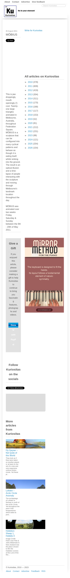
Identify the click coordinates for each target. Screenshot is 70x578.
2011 (30, 86)
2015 (30, 103)
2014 (30, 98)
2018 (30, 115)
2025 (30, 144)
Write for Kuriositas (33, 30)
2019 (30, 119)
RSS (43, 571)
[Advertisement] (44, 52)
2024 (30, 140)
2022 (30, 131)
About (7, 2)
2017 (30, 111)
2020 (30, 123)
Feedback (35, 571)
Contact (15, 2)
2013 (30, 94)
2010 (30, 82)
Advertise (25, 2)
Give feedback (38, 2)
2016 (30, 107)
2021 (30, 127)
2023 (30, 135)
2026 (30, 148)
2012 (30, 90)
